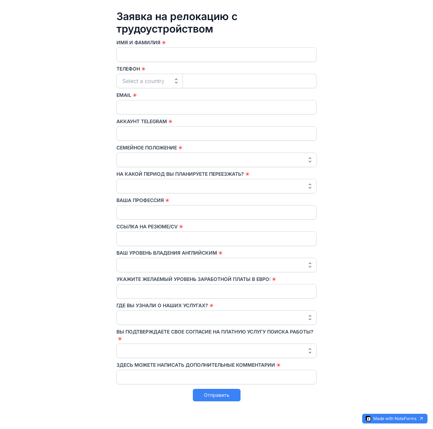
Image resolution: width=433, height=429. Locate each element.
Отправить (216, 395)
